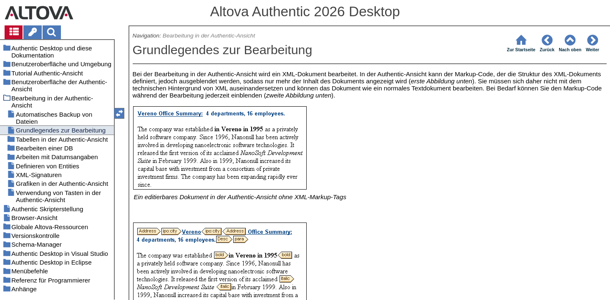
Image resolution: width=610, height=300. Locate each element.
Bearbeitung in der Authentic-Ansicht (209, 35)
